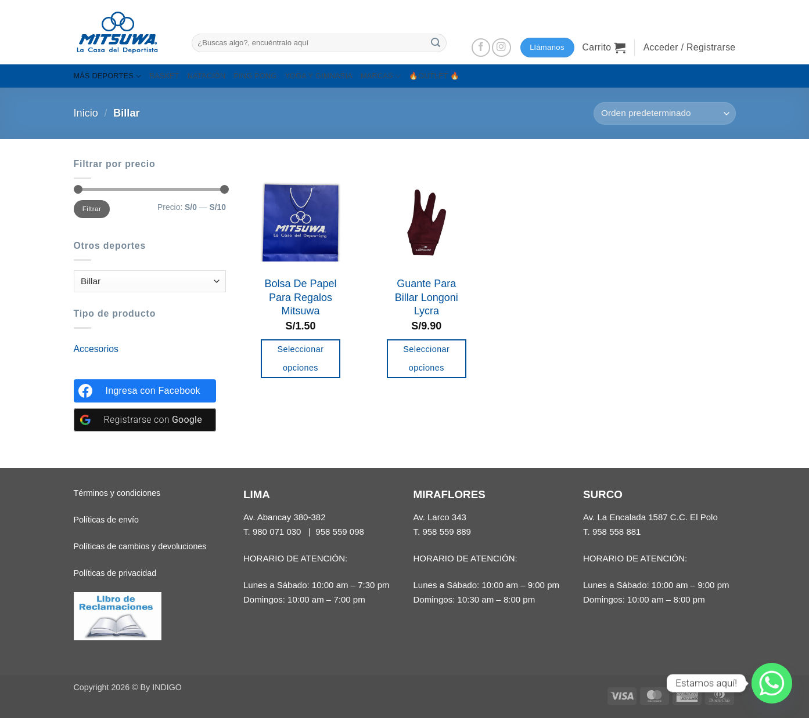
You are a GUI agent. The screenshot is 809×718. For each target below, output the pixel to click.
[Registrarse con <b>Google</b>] (145, 419)
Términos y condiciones (117, 493)
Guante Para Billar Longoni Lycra (426, 297)
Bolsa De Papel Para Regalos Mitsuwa (300, 297)
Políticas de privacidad (115, 573)
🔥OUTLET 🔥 (434, 76)
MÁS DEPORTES (108, 76)
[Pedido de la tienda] (664, 113)
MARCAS (381, 76)
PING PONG (254, 76)
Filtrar (92, 208)
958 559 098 (339, 531)
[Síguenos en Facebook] (481, 47)
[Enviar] (436, 42)
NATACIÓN (207, 76)
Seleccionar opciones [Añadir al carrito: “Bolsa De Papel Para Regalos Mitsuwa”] (300, 358)
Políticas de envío (106, 519)
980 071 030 (277, 531)
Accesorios (96, 349)
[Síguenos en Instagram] (501, 47)
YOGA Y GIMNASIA (319, 76)
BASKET (164, 76)
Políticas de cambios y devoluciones (140, 546)
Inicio (86, 113)
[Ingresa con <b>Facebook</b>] (145, 390)
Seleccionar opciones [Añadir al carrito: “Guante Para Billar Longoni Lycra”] (426, 358)
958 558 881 (616, 531)
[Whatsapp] (772, 683)
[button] (604, 47)
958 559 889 (446, 531)
